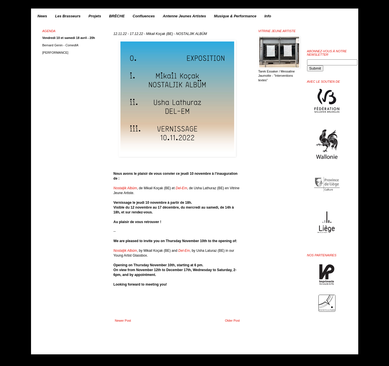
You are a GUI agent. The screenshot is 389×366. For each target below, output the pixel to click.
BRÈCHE (117, 16)
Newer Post (123, 320)
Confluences (144, 16)
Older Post (232, 320)
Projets (94, 16)
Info (267, 16)
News (42, 16)
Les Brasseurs (68, 16)
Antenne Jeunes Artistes (184, 16)
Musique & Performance (235, 16)
